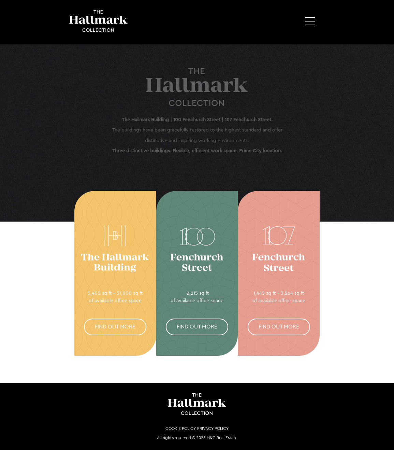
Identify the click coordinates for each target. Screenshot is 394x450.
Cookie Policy (180, 428)
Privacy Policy (213, 428)
